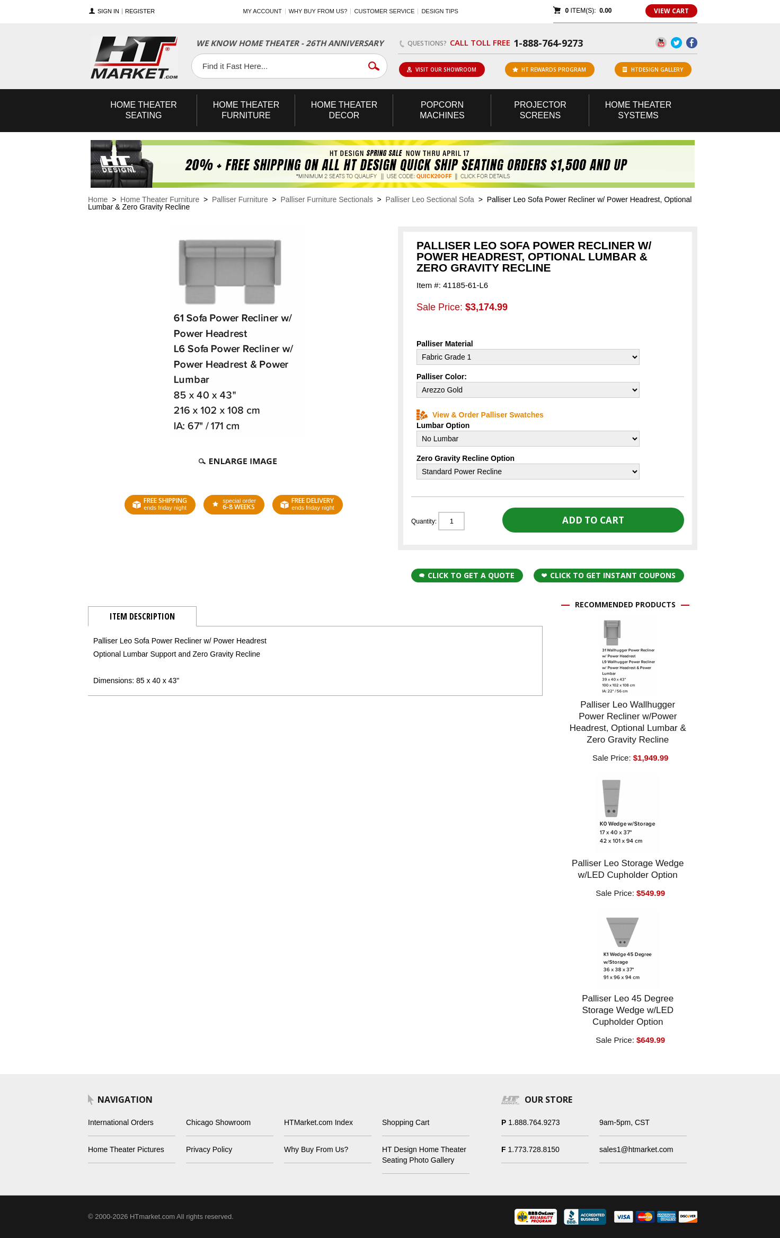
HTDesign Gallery (653, 69)
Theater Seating (143, 110)
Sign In (108, 11)
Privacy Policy (209, 1149)
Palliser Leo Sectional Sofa (430, 199)
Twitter (676, 42)
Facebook (691, 42)
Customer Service (384, 11)
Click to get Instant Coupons (609, 575)
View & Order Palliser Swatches (480, 414)
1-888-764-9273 (548, 43)
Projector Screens (540, 110)
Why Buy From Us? (316, 1149)
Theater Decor (344, 110)
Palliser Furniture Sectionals (327, 199)
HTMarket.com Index (318, 1122)
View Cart (671, 10)
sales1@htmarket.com (636, 1149)
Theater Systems (638, 110)
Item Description (142, 616)
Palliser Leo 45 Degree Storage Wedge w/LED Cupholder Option (627, 1010)
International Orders (121, 1122)
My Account (262, 11)
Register (140, 11)
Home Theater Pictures (126, 1149)
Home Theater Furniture (159, 199)
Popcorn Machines (442, 110)
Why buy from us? (318, 11)
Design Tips (439, 11)
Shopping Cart (406, 1122)
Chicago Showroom (218, 1122)
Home (98, 199)
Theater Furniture (246, 110)
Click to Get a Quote (467, 575)
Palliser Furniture (240, 199)
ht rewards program (549, 69)
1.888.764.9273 (534, 1122)
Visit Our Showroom (441, 69)
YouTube (661, 42)
